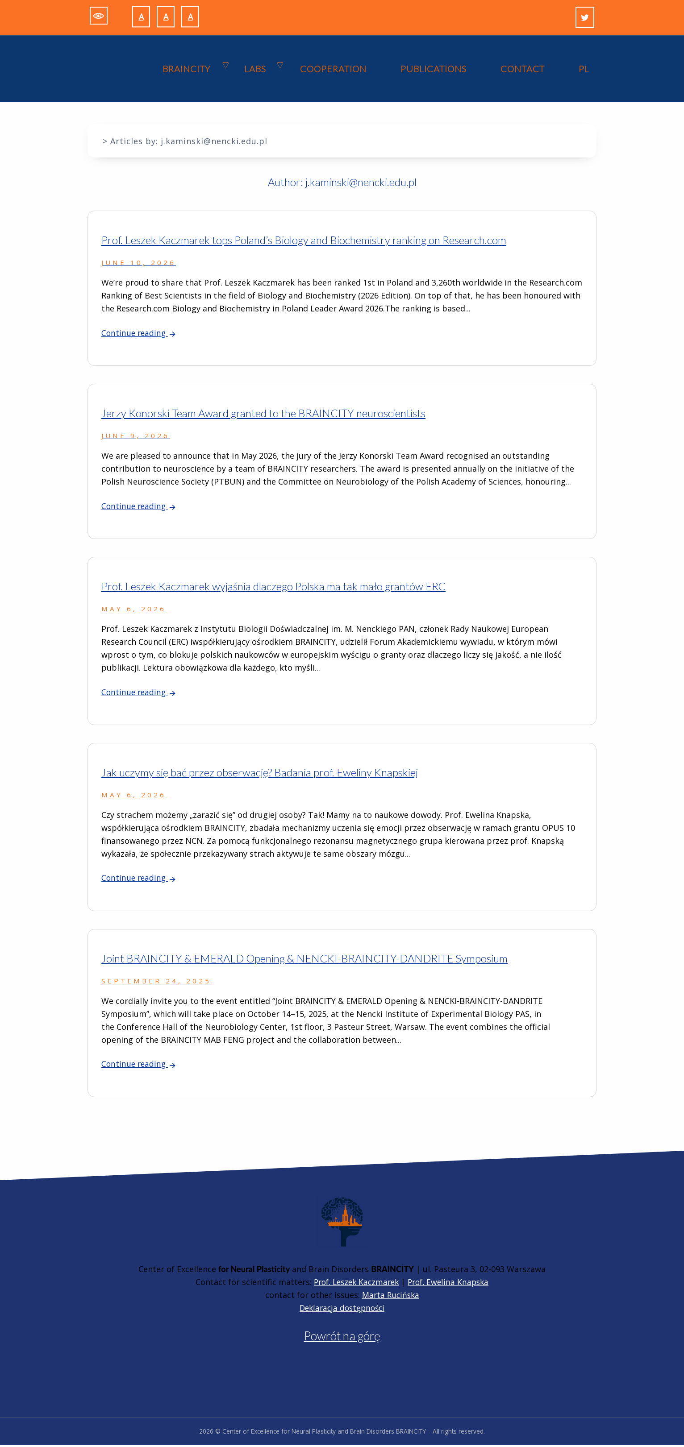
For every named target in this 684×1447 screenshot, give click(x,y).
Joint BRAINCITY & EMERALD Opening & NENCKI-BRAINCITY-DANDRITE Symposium (304, 960)
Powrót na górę (342, 1337)
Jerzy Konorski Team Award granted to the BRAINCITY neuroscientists (263, 413)
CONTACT (522, 69)
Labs (255, 69)
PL (584, 69)
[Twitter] (585, 18)
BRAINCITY (186, 69)
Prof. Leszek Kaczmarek (354, 1283)
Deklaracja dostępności (342, 1309)
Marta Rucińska (390, 1296)
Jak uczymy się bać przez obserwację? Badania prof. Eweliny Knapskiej (259, 773)
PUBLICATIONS (433, 69)
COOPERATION (333, 69)
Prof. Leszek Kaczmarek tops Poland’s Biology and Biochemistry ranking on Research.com (303, 240)
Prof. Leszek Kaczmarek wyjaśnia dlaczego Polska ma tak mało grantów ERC (273, 587)
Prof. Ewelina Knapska (451, 1283)
